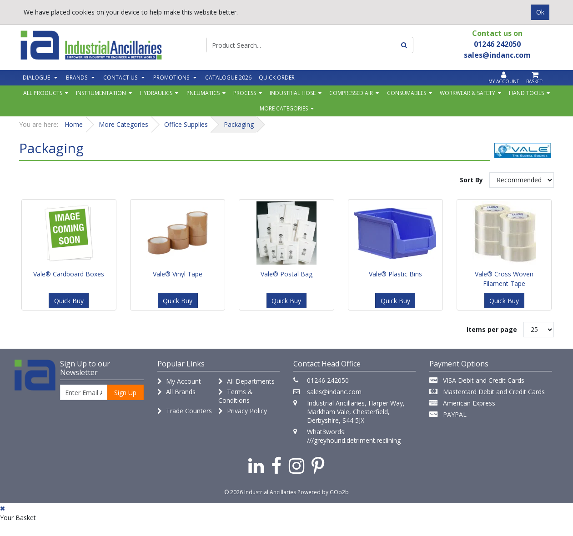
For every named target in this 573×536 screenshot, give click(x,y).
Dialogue (36, 77)
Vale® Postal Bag (286, 274)
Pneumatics (203, 93)
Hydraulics (156, 93)
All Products (42, 93)
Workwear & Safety (467, 93)
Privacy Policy (242, 410)
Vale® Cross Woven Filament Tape (504, 279)
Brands (76, 77)
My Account (179, 381)
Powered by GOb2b (323, 492)
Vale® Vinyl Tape (177, 274)
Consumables (406, 93)
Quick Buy (69, 300)
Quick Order (277, 77)
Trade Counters (184, 410)
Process (244, 93)
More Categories (284, 108)
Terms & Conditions (235, 396)
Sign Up (125, 392)
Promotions (171, 77)
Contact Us (120, 77)
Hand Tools (526, 93)
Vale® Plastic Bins (395, 274)
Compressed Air (351, 93)
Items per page (492, 329)
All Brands (176, 391)
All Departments (246, 381)
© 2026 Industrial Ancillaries (260, 492)
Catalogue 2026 (228, 77)
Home (74, 124)
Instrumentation (101, 93)
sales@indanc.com (334, 391)
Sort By (471, 179)
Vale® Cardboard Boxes (68, 274)
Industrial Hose (293, 93)
